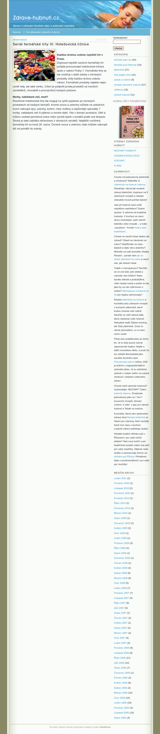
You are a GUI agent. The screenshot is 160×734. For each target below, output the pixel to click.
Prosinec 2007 (121, 593)
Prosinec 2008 (121, 543)
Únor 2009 (119, 533)
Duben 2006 (120, 687)
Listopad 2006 (121, 652)
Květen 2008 (120, 568)
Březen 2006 (121, 692)
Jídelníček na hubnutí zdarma (129, 184)
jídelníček (119, 69)
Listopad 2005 (121, 712)
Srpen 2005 (120, 717)
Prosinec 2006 (121, 647)
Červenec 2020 (122, 493)
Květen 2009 (120, 528)
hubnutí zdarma (122, 393)
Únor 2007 (119, 637)
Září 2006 (119, 662)
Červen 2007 (121, 618)
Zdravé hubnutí (31, 16)
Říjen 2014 (120, 503)
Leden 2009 (120, 538)
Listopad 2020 (121, 488)
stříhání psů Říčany (124, 456)
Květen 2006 (120, 682)
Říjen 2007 (120, 602)
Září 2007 (119, 608)
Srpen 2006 (120, 667)
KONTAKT (119, 160)
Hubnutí (16, 32)
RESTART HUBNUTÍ (125, 150)
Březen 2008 (121, 578)
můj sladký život (122, 74)
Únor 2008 (119, 583)
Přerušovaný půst (123, 361)
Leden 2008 (120, 588)
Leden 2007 (120, 643)
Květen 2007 (120, 622)
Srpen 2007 (120, 612)
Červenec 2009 (122, 523)
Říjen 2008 (120, 548)
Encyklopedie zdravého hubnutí (43, 32)
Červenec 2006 (122, 672)
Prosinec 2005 (121, 707)
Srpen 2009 (120, 518)
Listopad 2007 (121, 598)
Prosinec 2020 (121, 483)
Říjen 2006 (120, 657)
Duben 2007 (120, 627)
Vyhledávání (120, 37)
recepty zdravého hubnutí (127, 84)
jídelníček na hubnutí (133, 299)
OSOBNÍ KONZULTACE (127, 155)
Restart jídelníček (136, 417)
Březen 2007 (121, 633)
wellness (118, 89)
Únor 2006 (119, 697)
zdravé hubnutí (20, 40)
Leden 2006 (120, 702)
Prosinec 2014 (121, 498)
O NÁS (117, 165)
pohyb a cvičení (122, 79)
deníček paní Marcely (125, 64)
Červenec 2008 (122, 558)
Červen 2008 (121, 563)
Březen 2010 (121, 513)
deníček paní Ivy (122, 59)
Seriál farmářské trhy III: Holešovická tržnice (51, 44)
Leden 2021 (120, 478)
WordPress (105, 727)
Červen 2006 (121, 677)
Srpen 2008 (120, 553)
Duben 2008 (120, 573)
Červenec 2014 (122, 508)
